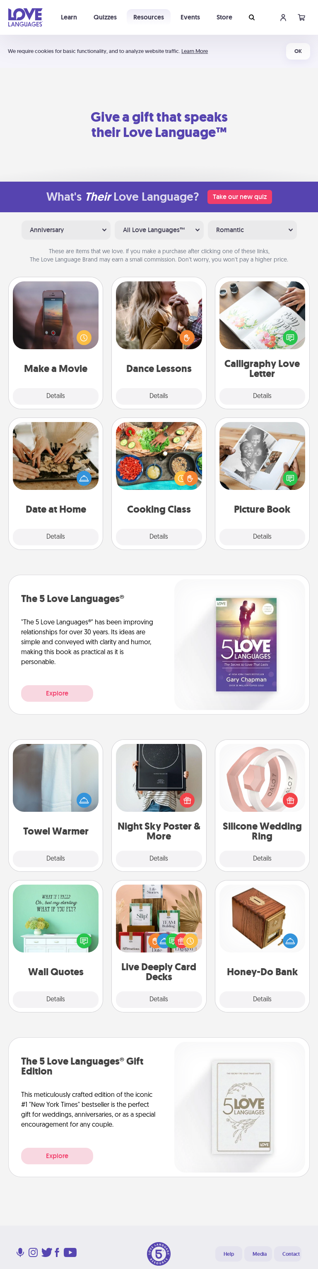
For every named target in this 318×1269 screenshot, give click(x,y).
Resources (148, 17)
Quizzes (105, 17)
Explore (57, 693)
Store (224, 17)
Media (260, 1254)
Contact (291, 1254)
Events (190, 17)
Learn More (194, 51)
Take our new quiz (240, 196)
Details (55, 396)
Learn (69, 17)
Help (229, 1254)
